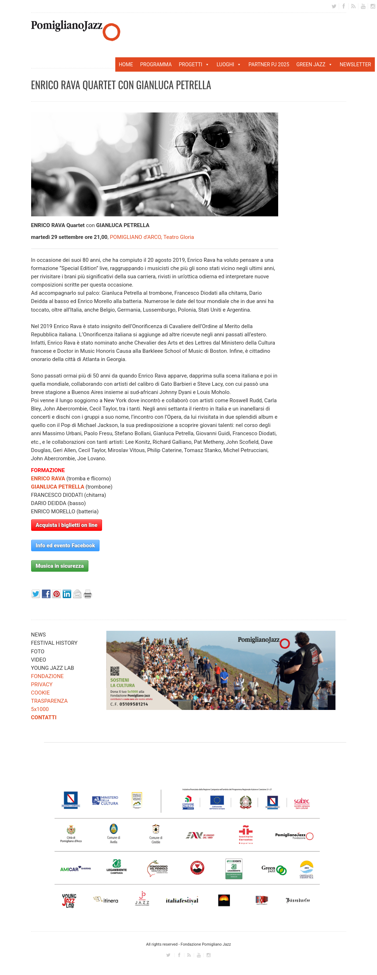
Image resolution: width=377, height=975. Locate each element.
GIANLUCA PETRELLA (57, 487)
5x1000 (40, 709)
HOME (126, 64)
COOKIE (40, 693)
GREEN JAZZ (314, 64)
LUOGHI (229, 64)
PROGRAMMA (155, 64)
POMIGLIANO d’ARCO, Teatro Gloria (152, 237)
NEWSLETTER (355, 64)
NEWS (38, 634)
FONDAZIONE (47, 676)
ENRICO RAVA (48, 478)
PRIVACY (42, 684)
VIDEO (38, 660)
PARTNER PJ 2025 (268, 64)
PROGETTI (194, 64)
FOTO (37, 651)
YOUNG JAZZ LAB (52, 668)
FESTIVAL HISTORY (54, 643)
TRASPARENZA (49, 701)
